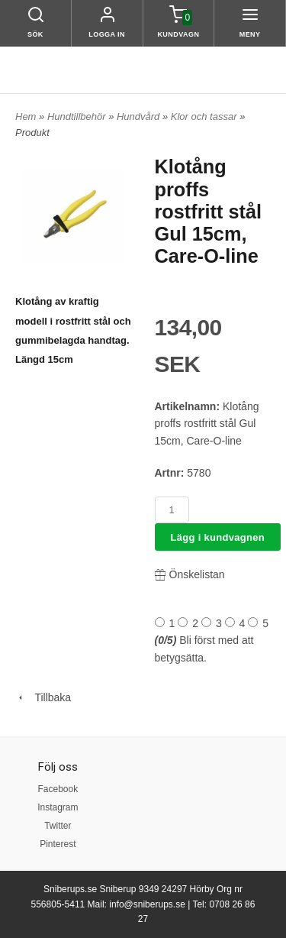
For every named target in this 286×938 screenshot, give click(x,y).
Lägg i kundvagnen (218, 537)
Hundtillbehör (77, 116)
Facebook (57, 789)
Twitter (57, 825)
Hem (25, 116)
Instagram (57, 807)
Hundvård (139, 116)
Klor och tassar (205, 116)
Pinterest (58, 844)
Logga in (106, 34)
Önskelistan (190, 574)
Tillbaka (43, 697)
